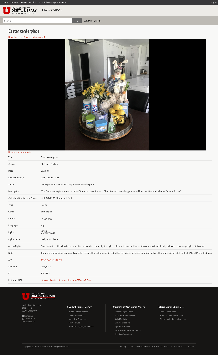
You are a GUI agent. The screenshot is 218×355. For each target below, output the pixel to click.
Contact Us (27, 316)
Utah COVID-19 (52, 10)
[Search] (37, 20)
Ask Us (24, 2)
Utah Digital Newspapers (125, 315)
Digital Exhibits (121, 319)
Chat (32, 2)
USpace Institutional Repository (128, 330)
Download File (15, 37)
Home (5, 2)
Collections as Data (122, 323)
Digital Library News (123, 326)
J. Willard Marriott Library (32, 305)
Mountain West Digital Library (172, 315)
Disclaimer (178, 346)
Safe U (166, 346)
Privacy (123, 346)
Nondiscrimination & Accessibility (145, 346)
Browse (14, 2)
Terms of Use (74, 323)
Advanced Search (92, 20)
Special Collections (76, 315)
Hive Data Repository (123, 334)
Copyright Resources (77, 319)
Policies (191, 346)
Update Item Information (20, 152)
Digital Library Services (78, 311)
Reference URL (39, 37)
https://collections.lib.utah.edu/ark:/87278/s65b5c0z (66, 280)
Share (27, 37)
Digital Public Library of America (173, 319)
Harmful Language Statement (52, 2)
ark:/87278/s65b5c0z (51, 259)
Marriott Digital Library (124, 311)
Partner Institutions (168, 311)
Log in (214, 2)
